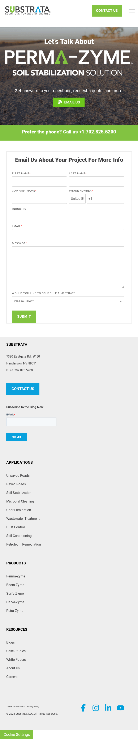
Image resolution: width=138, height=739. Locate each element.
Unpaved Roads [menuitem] (18, 476)
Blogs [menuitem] (10, 642)
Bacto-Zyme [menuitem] (15, 585)
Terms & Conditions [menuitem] (15, 706)
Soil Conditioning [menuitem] (19, 536)
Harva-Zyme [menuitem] (15, 602)
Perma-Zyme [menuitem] (15, 576)
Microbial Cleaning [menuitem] (20, 501)
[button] (132, 11)
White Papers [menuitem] (16, 660)
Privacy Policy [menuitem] (33, 706)
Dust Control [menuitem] (15, 527)
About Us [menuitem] (13, 668)
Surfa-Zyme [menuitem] (15, 593)
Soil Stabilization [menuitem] (18, 493)
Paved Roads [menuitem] (16, 484)
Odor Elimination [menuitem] (18, 510)
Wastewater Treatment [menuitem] (23, 519)
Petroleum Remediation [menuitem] (23, 544)
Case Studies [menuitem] (16, 651)
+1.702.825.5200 (97, 132)
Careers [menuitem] (11, 677)
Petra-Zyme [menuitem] (14, 611)
